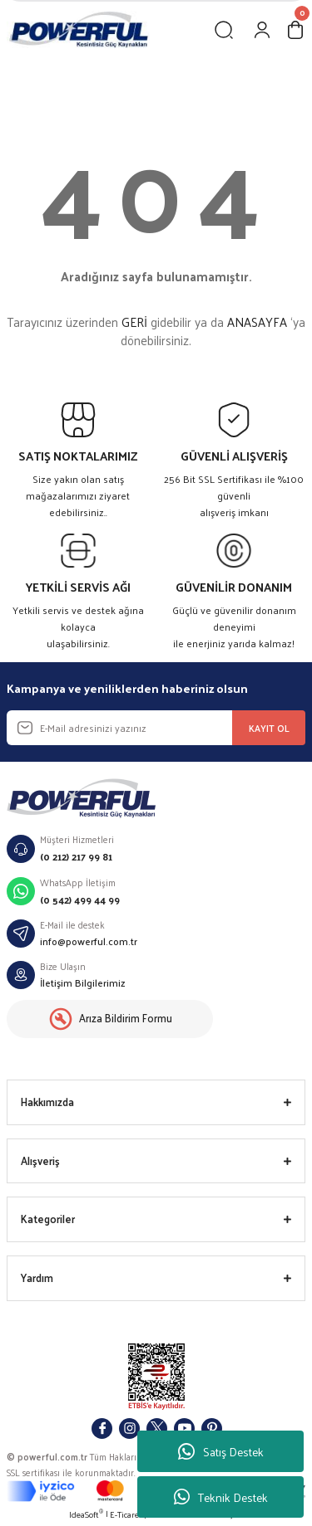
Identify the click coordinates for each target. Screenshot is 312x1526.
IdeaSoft (86, 1515)
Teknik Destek (221, 1497)
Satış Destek (221, 1451)
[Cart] (295, 30)
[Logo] (78, 29)
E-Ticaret (126, 1515)
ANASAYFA (257, 321)
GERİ (134, 321)
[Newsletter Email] (156, 727)
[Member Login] (262, 30)
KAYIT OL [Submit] (269, 727)
